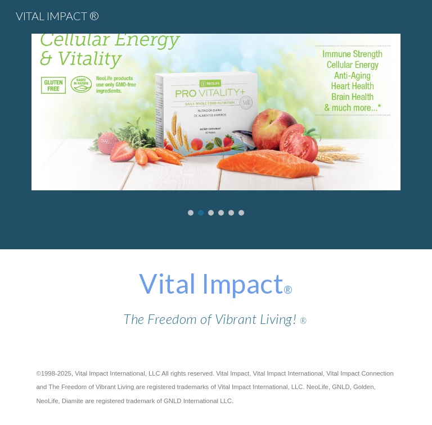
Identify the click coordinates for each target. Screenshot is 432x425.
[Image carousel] (216, 125)
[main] (216, 299)
